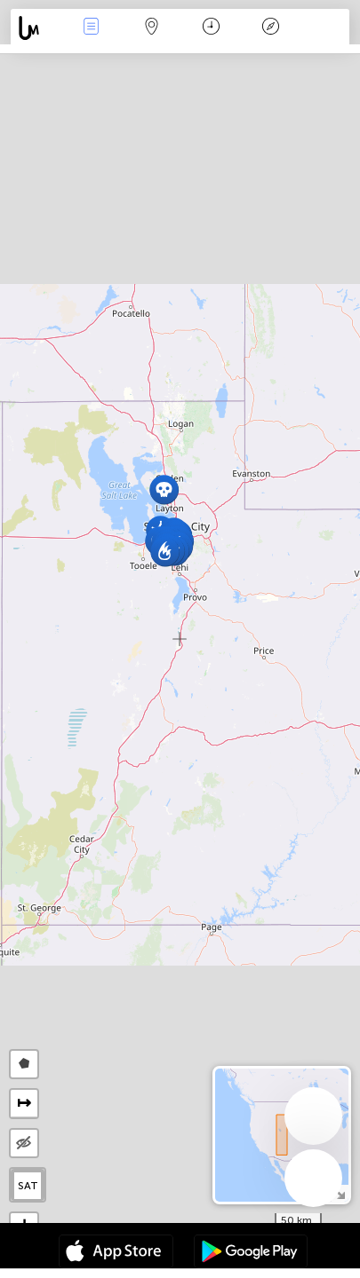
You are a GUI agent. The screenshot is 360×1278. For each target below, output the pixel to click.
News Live (91, 28)
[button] (165, 551)
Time (211, 28)
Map (151, 28)
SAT (28, 1185)
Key (271, 28)
